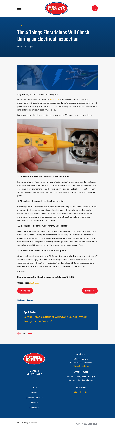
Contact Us (34, 407)
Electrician (34, 283)
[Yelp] (86, 392)
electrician (54, 99)
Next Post (90, 290)
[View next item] (30, 333)
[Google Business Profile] (75, 392)
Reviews (34, 402)
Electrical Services (34, 397)
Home (34, 392)
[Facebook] (81, 392)
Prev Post (25, 290)
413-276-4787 (34, 374)
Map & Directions (81, 366)
